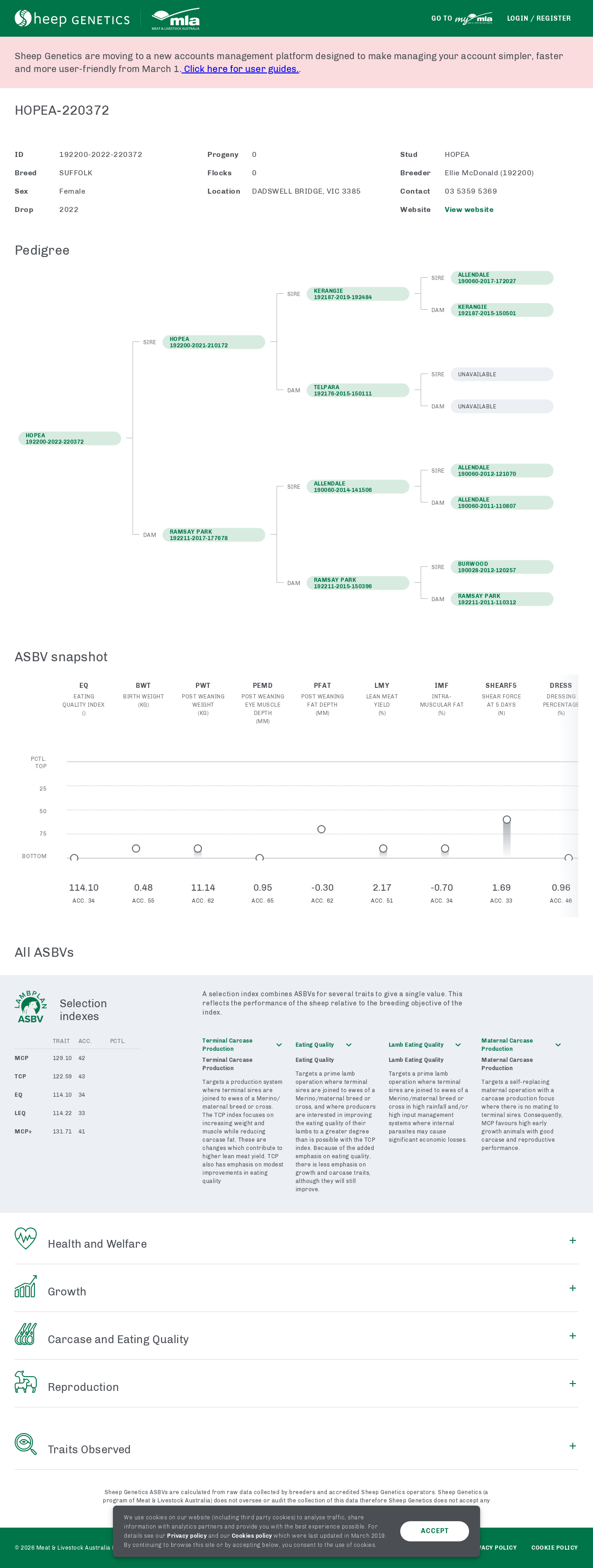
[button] (213, 342)
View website (469, 209)
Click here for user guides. (240, 68)
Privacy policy (187, 1536)
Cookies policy (252, 1536)
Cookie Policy (554, 1548)
